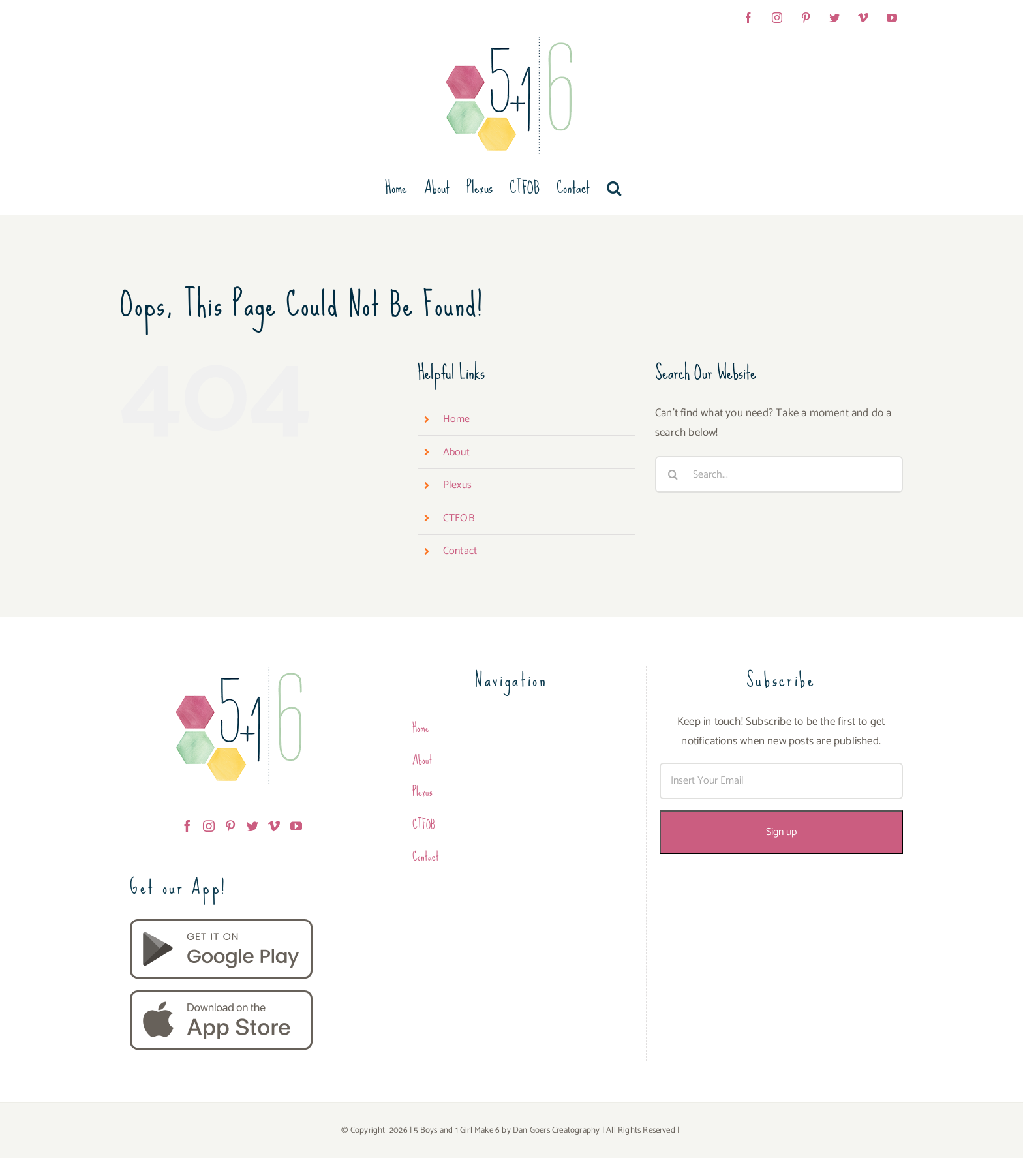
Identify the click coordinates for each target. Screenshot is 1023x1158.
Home (456, 419)
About (456, 452)
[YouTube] (296, 826)
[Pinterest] (230, 826)
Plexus (457, 485)
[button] (614, 188)
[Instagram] (209, 826)
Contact (460, 551)
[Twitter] (252, 826)
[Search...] (779, 474)
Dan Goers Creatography (556, 1130)
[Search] (673, 474)
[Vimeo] (274, 826)
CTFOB (458, 518)
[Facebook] (187, 826)
